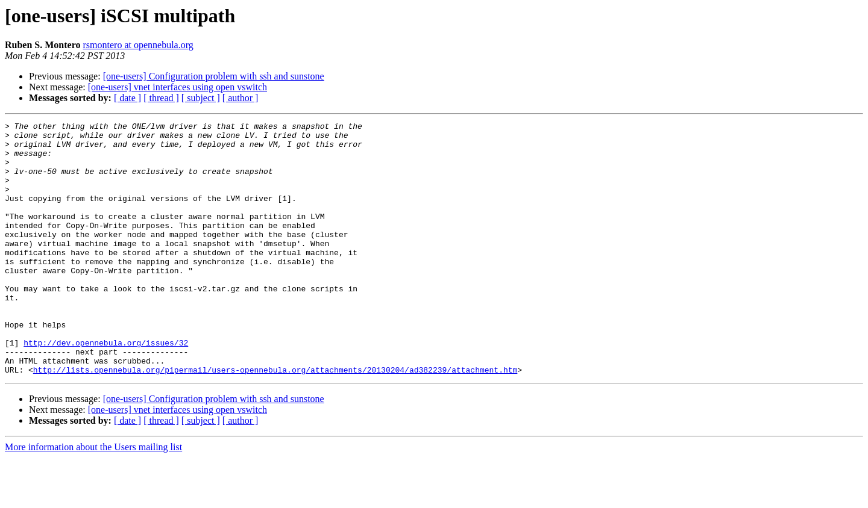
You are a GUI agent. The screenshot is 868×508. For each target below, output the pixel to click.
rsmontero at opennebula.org (138, 45)
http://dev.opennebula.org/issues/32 (106, 387)
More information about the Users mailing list (93, 497)
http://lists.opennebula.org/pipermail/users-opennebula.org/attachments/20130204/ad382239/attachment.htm (275, 420)
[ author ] (240, 98)
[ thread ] (161, 98)
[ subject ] (200, 98)
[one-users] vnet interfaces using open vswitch (177, 87)
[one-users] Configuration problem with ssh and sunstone (213, 76)
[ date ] (127, 98)
